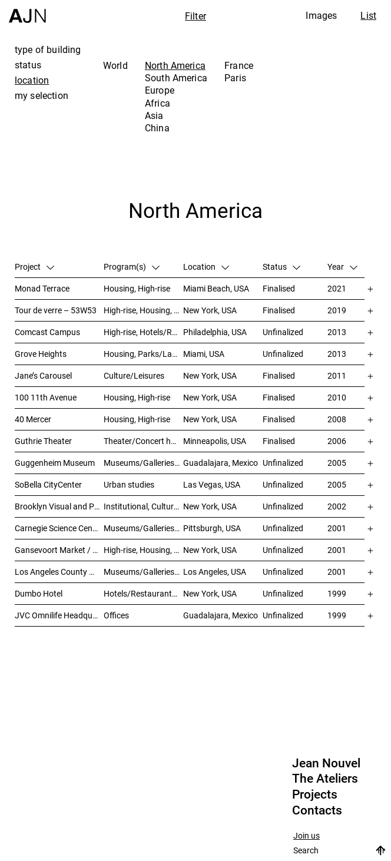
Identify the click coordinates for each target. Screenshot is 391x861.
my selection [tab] (41, 95)
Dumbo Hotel (38, 593)
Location (206, 266)
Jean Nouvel (326, 763)
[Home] (27, 11)
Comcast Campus (47, 331)
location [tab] (32, 80)
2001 (336, 528)
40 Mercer (33, 419)
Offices (116, 615)
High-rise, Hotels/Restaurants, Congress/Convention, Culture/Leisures (143, 331)
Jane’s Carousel (43, 375)
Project (34, 266)
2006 (336, 440)
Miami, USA (203, 353)
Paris (235, 77)
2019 (336, 310)
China (157, 127)
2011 (336, 375)
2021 (336, 288)
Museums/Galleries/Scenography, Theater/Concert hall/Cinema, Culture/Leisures (143, 528)
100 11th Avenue (46, 397)
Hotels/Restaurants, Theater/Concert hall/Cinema (143, 593)
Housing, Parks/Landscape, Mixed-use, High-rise (143, 353)
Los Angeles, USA (214, 571)
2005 (336, 462)
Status (281, 266)
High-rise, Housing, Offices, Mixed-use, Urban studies (143, 549)
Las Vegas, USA (211, 484)
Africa (157, 103)
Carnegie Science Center (58, 528)
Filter (195, 15)
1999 (336, 593)
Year (342, 266)
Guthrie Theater (43, 440)
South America (176, 77)
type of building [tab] (48, 49)
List (368, 15)
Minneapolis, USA (214, 440)
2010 (336, 397)
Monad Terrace (42, 288)
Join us (306, 836)
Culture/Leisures (134, 375)
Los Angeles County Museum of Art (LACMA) (59, 571)
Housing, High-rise (137, 288)
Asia (154, 115)
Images (321, 15)
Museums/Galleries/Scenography (143, 462)
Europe (159, 90)
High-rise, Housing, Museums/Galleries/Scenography (143, 310)
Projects (314, 794)
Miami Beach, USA (216, 288)
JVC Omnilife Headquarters (59, 615)
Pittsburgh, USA (212, 528)
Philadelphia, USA (215, 331)
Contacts (317, 810)
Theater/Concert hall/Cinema (143, 440)
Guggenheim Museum (55, 462)
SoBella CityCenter (48, 484)
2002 (336, 506)
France (238, 65)
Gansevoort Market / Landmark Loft (59, 549)
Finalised (279, 288)
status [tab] (28, 64)
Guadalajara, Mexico (220, 462)
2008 (336, 419)
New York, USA (210, 310)
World (115, 65)
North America (175, 65)
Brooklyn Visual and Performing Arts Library (59, 506)
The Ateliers (325, 778)
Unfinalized (283, 331)
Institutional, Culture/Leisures (143, 506)
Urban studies (129, 484)
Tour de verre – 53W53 (56, 310)
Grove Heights (41, 353)
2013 (336, 331)
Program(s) (132, 266)
